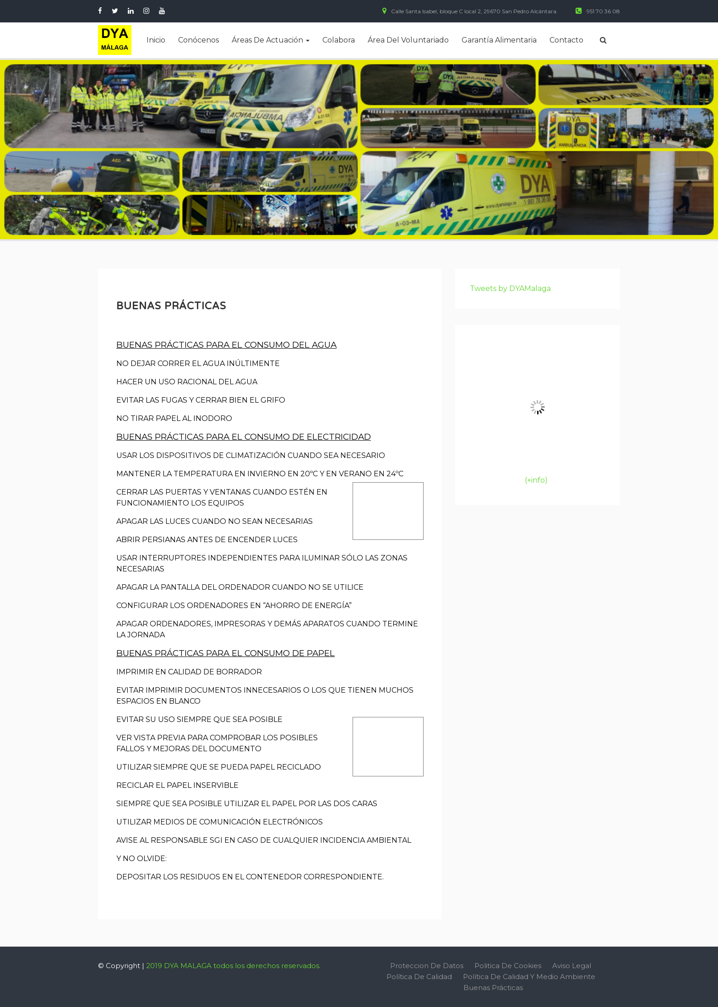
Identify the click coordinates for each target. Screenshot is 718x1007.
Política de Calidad (419, 976)
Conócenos (198, 40)
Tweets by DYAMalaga (510, 288)
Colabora (338, 40)
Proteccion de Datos (426, 965)
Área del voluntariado (408, 40)
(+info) (536, 480)
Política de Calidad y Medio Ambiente (529, 976)
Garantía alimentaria (499, 40)
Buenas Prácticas (493, 987)
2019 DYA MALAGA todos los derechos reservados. (233, 965)
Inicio (156, 40)
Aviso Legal (571, 965)
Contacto (566, 40)
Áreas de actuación (271, 40)
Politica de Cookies (507, 965)
